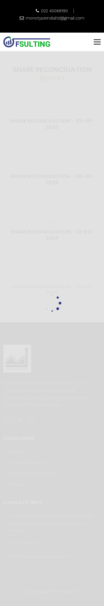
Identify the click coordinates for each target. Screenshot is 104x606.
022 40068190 (52, 10)
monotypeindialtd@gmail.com (52, 18)
